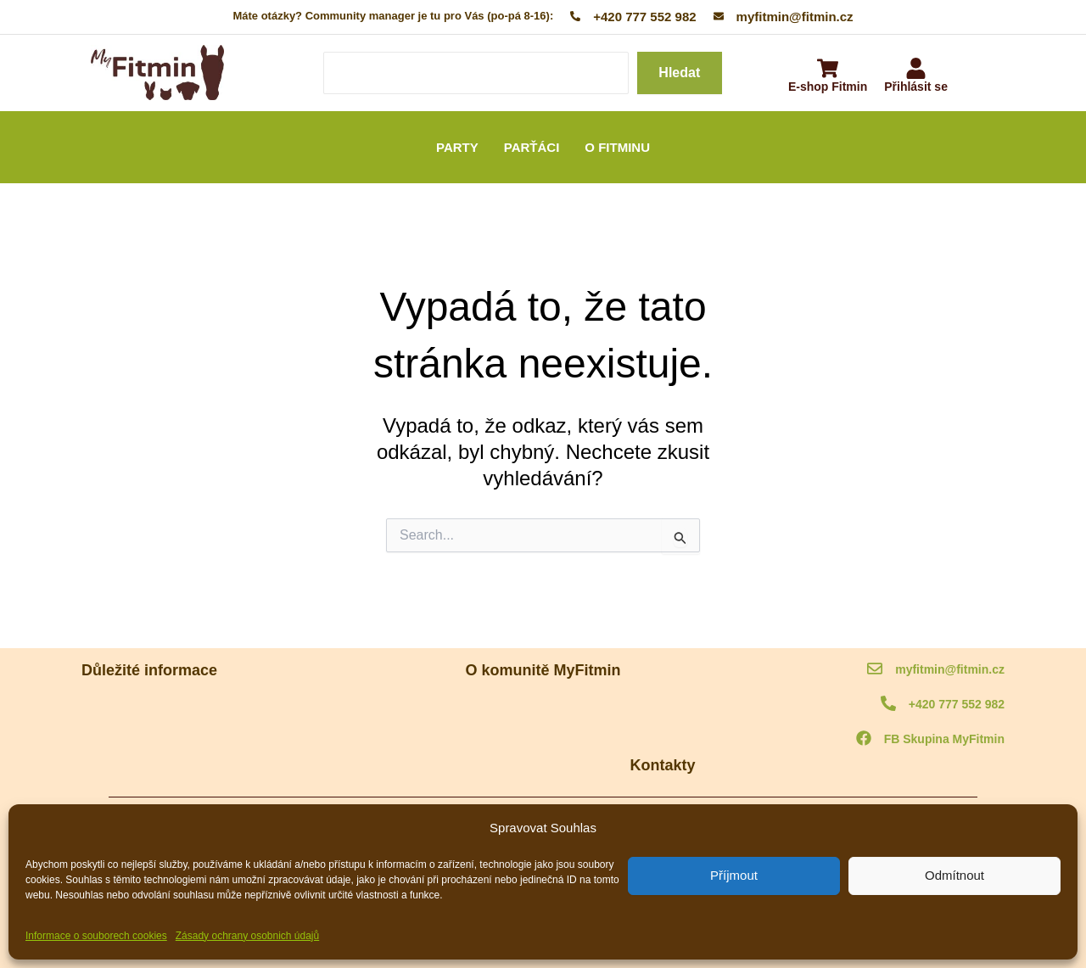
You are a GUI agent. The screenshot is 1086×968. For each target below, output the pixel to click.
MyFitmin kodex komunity (143, 708)
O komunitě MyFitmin (543, 708)
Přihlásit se (916, 86)
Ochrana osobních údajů (141, 753)
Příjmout (734, 875)
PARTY (457, 147)
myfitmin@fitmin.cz (950, 669)
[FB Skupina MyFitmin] (863, 739)
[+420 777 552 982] (888, 704)
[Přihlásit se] (915, 70)
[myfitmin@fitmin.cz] (874, 670)
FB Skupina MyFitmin (944, 739)
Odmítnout (954, 875)
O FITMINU (617, 147)
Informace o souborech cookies (96, 936)
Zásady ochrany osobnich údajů (247, 936)
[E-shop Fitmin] (827, 70)
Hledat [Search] (679, 72)
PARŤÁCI (532, 147)
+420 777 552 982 (957, 704)
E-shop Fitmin (827, 86)
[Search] (476, 73)
